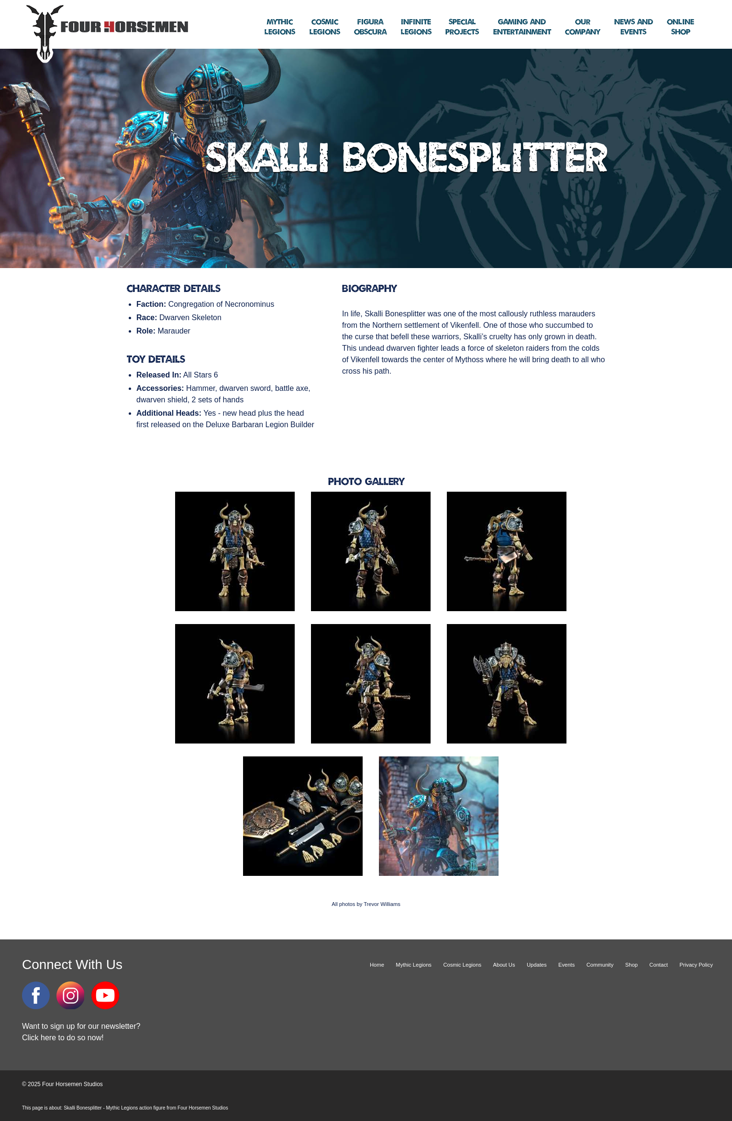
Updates (537, 965)
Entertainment (522, 27)
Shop (680, 27)
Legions (280, 27)
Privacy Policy (696, 965)
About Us (504, 965)
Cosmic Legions (462, 965)
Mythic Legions (414, 965)
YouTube (105, 995)
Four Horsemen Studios (105, 32)
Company (582, 27)
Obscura (370, 27)
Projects (462, 27)
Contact (658, 965)
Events (633, 27)
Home (377, 965)
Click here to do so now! (63, 1038)
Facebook (36, 995)
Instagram (70, 995)
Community (600, 965)
